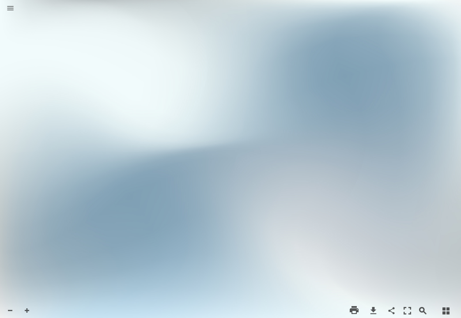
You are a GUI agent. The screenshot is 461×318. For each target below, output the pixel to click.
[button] (10, 8)
